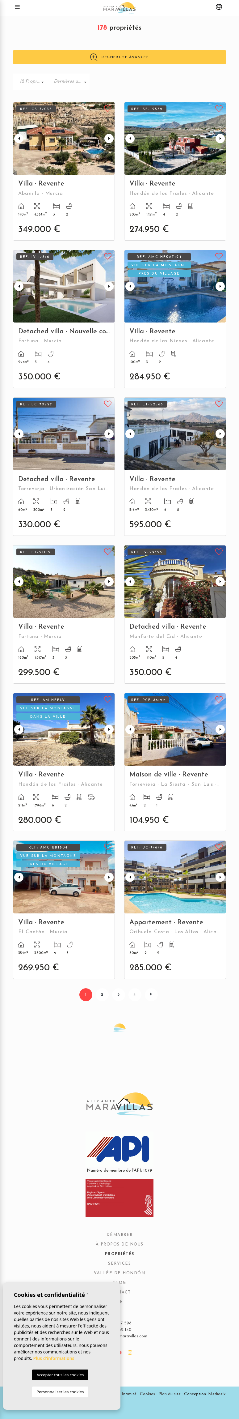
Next (109, 138)
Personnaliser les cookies (60, 1392)
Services (119, 1264)
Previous (18, 138)
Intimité (129, 1394)
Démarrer (120, 1235)
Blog (119, 1283)
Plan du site (169, 1394)
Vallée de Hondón (119, 1273)
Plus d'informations (53, 1358)
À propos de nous (120, 1244)
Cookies (147, 1394)
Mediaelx (217, 1394)
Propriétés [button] (119, 1254)
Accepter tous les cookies (60, 1375)
